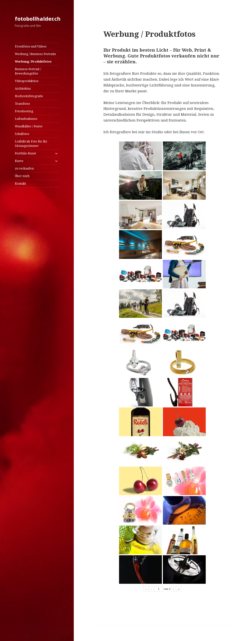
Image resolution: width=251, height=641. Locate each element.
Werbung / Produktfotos (33, 61)
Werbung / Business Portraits (35, 54)
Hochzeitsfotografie (29, 96)
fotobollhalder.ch (38, 18)
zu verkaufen (24, 168)
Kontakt (20, 183)
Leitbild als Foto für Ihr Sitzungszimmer (31, 143)
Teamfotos (22, 104)
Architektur (23, 88)
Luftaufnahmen (26, 119)
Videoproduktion (26, 81)
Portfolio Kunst (25, 153)
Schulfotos (22, 134)
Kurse (19, 161)
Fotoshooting (24, 111)
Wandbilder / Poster (29, 126)
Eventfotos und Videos (30, 46)
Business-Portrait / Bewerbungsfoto (28, 71)
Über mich (22, 176)
